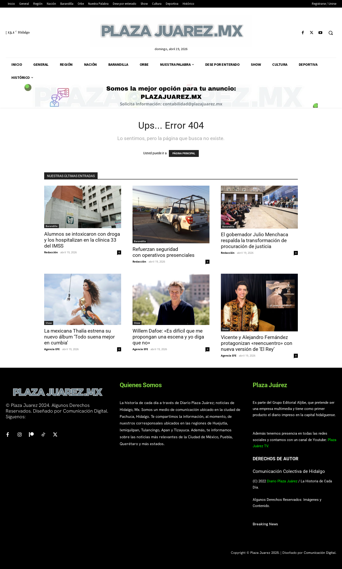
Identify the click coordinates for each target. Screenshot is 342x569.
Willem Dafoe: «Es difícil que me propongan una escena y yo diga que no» (168, 337)
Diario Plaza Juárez (282, 481)
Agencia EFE (52, 349)
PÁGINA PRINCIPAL (183, 153)
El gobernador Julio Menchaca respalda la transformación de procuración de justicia (254, 240)
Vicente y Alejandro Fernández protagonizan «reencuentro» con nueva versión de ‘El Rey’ (256, 343)
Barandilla (51, 226)
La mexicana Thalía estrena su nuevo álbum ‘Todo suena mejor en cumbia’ (79, 337)
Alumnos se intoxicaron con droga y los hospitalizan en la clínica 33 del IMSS (82, 240)
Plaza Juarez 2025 (264, 552)
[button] (330, 32)
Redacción (51, 252)
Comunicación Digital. (320, 552)
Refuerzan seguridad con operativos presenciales (164, 252)
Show (49, 322)
